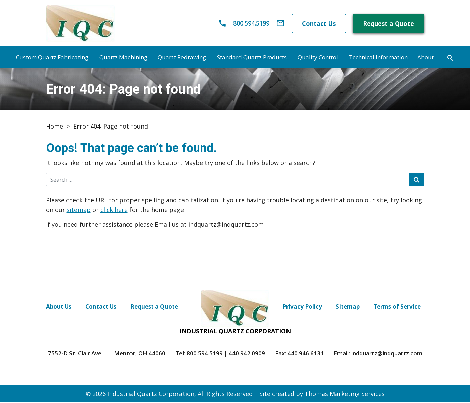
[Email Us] (279, 23)
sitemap (79, 210)
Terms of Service (397, 307)
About (425, 58)
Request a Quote (388, 24)
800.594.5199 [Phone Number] (205, 354)
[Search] (450, 58)
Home (54, 127)
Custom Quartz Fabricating (52, 58)
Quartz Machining (123, 58)
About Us (58, 307)
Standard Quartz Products (252, 58)
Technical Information (378, 58)
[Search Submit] (416, 180)
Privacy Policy (302, 307)
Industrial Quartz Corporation (150, 395)
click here (114, 210)
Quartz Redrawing (182, 58)
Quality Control (318, 58)
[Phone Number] (242, 23)
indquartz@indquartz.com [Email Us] (386, 354)
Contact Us (318, 24)
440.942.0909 (247, 354)
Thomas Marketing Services (345, 395)
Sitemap (348, 307)
